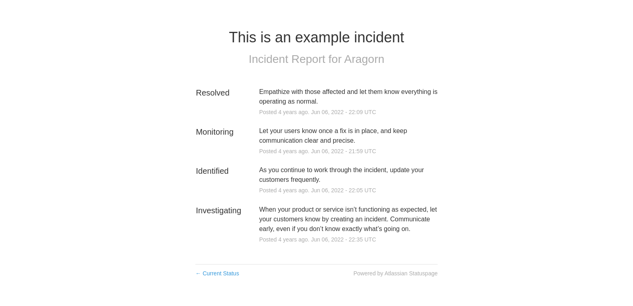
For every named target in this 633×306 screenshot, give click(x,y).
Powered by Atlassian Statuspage (395, 273)
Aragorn (364, 59)
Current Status (217, 273)
